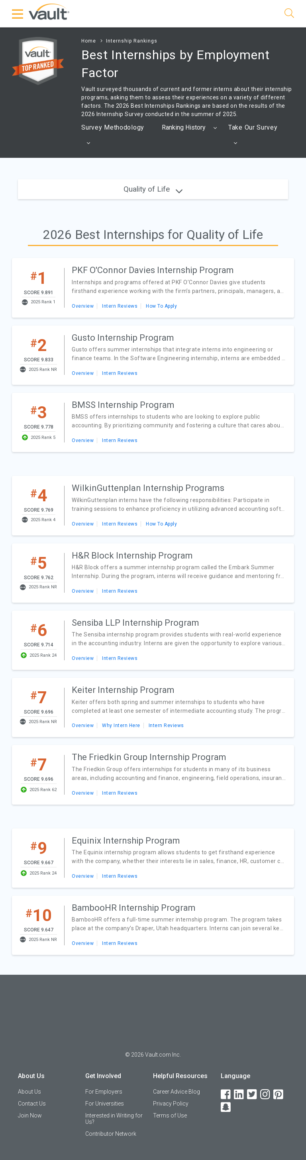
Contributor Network (110, 1134)
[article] (153, 287)
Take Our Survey (253, 137)
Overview (83, 306)
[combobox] (190, 128)
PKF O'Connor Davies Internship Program (153, 270)
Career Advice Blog (176, 1091)
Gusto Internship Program (123, 338)
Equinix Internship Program (126, 841)
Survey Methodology (112, 137)
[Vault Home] (49, 11)
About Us (29, 1091)
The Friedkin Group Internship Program (149, 757)
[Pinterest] (278, 1094)
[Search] (289, 14)
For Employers (103, 1091)
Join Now (30, 1115)
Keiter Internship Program (123, 690)
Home (88, 41)
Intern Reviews (119, 306)
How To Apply (161, 306)
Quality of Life (153, 189)
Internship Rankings (131, 41)
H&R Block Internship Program (132, 556)
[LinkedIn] (239, 1094)
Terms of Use (170, 1115)
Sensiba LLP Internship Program (135, 623)
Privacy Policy (170, 1103)
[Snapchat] (226, 1107)
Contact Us (32, 1103)
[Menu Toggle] (18, 13)
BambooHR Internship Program (134, 908)
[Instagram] (265, 1094)
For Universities (104, 1103)
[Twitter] (252, 1094)
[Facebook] (226, 1094)
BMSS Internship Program (123, 405)
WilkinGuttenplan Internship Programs (148, 488)
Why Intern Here (121, 725)
